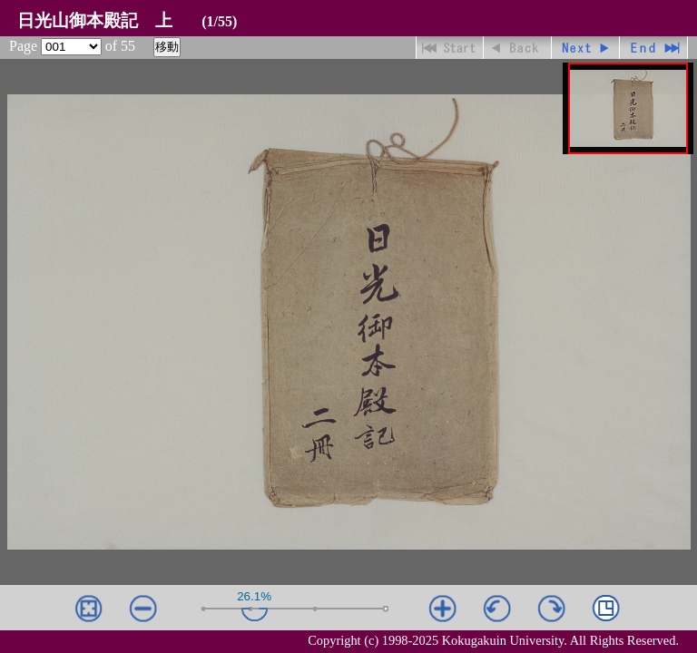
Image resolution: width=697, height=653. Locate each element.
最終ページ (654, 47)
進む (586, 47)
